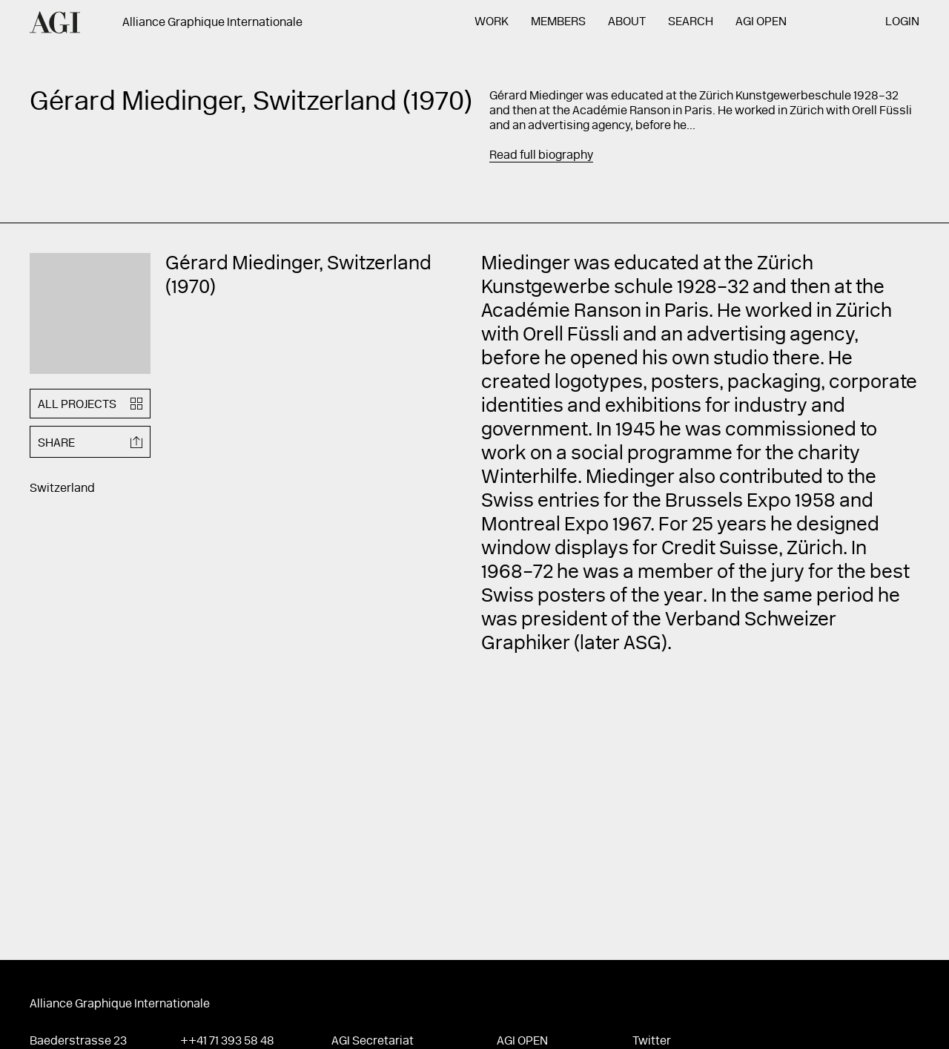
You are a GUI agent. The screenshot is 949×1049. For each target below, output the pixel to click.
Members (558, 22)
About (627, 22)
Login (902, 22)
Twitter (651, 1042)
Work (491, 22)
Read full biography (541, 156)
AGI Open (761, 22)
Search (690, 22)
